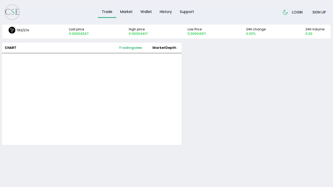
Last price (79, 31)
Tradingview (130, 47)
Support (187, 11)
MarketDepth (164, 47)
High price (138, 31)
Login (297, 12)
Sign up (319, 12)
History (166, 11)
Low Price (197, 31)
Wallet (146, 11)
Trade (107, 11)
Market (126, 11)
